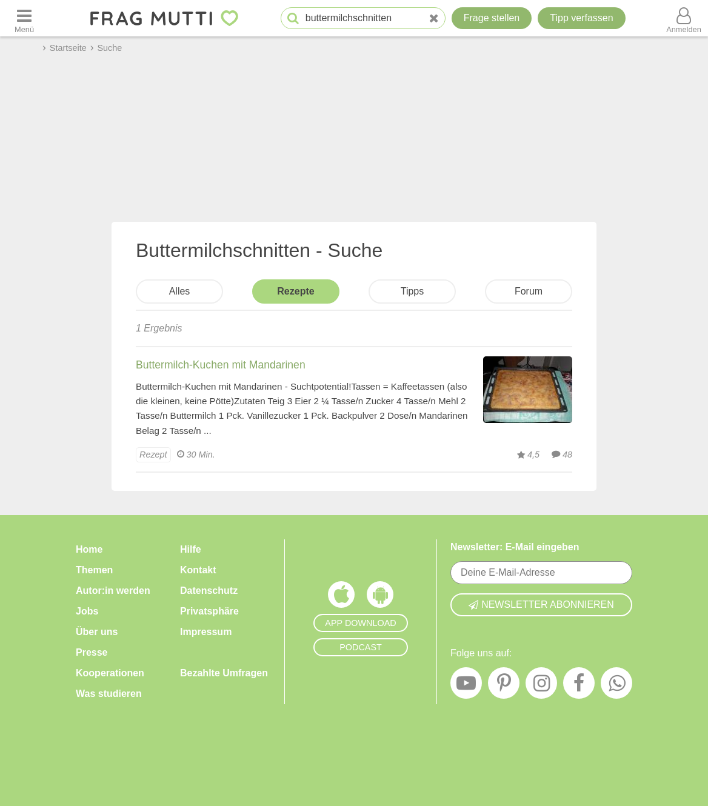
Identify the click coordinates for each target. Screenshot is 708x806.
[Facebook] (579, 686)
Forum (529, 291)
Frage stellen (492, 18)
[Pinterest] (503, 686)
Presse (92, 652)
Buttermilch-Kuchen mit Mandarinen (221, 365)
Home (89, 549)
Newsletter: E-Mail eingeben (514, 547)
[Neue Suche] (434, 18)
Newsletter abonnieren (541, 604)
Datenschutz (209, 590)
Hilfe (190, 549)
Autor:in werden (113, 590)
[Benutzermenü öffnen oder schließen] (684, 18)
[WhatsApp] (616, 686)
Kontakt (198, 570)
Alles (179, 291)
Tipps (412, 291)
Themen (94, 570)
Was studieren (109, 693)
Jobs (87, 611)
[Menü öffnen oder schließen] (24, 18)
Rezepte (295, 291)
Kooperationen (110, 673)
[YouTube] (466, 686)
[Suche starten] (293, 18)
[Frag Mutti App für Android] (380, 597)
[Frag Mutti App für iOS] (341, 597)
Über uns (97, 632)
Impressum (206, 632)
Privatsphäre (209, 611)
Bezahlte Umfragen (224, 673)
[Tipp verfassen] (581, 18)
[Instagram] (541, 686)
